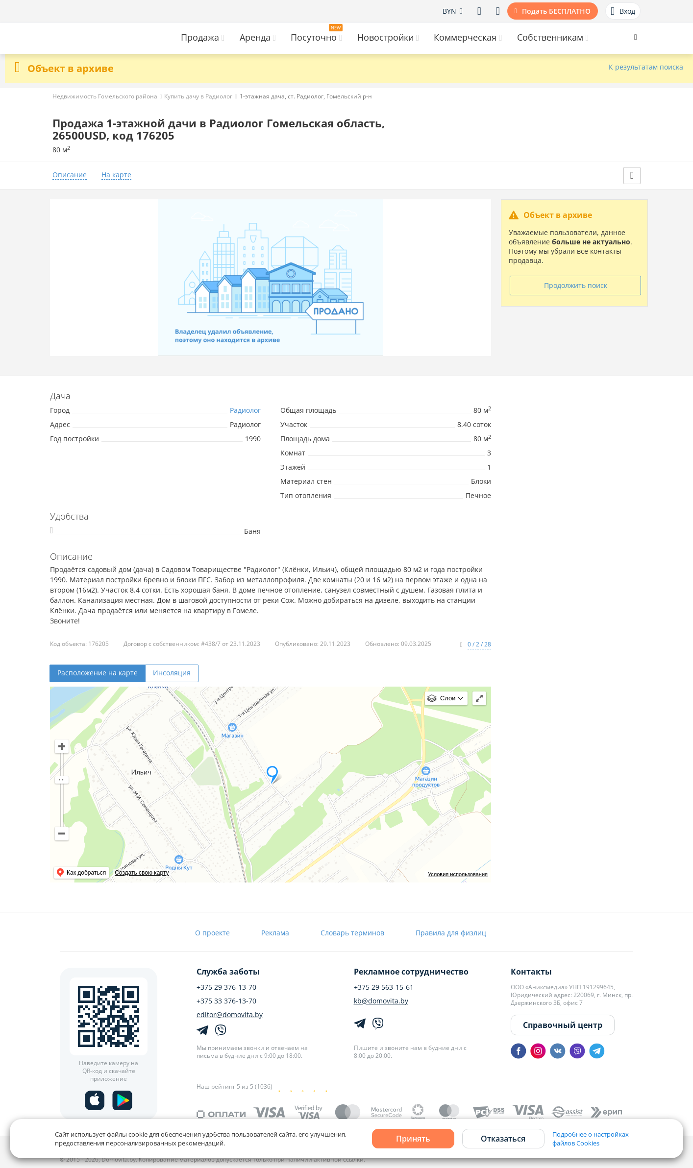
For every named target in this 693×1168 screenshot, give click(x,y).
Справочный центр (562, 1025)
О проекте (212, 932)
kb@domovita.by (381, 1001)
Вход (623, 11)
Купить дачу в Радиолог (198, 96)
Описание (69, 175)
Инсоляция (172, 672)
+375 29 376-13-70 (226, 987)
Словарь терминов (352, 932)
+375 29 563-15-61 (384, 987)
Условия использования (458, 874)
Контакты (531, 971)
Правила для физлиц (451, 932)
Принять (413, 1138)
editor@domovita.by (230, 1015)
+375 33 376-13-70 (226, 1001)
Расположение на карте (97, 672)
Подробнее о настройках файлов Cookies (590, 1138)
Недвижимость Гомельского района (104, 96)
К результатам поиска (646, 67)
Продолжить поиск (575, 285)
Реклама (275, 932)
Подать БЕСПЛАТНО (556, 11)
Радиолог (245, 410)
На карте (116, 175)
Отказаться (503, 1138)
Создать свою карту (142, 872)
